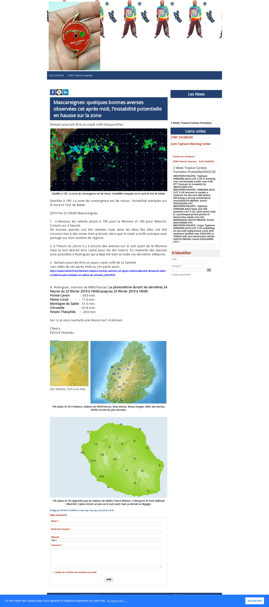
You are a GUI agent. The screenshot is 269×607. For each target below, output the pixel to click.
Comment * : (57, 545)
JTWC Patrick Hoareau (80, 75)
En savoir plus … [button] (117, 600)
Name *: (55, 521)
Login (174, 243)
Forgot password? (180, 259)
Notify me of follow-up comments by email (76, 572)
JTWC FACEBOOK (180, 137)
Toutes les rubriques (184, 156)
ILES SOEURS (56, 75)
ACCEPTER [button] (255, 600)
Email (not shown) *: (61, 529)
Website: (55, 537)
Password (176, 251)
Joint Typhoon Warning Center (187, 143)
